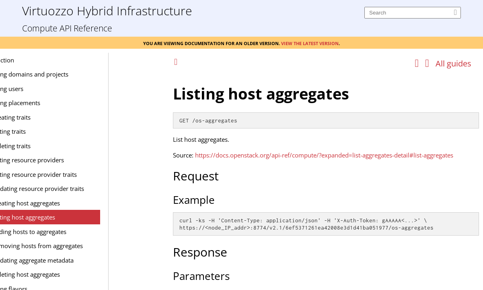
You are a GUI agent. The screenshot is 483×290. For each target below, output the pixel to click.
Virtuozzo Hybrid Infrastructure (107, 10)
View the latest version (310, 43)
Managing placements (64, 103)
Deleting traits (65, 146)
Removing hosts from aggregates (91, 246)
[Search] (412, 13)
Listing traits (63, 131)
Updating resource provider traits (92, 188)
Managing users (56, 89)
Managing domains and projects (78, 74)
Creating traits (65, 117)
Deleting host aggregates (80, 274)
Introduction (51, 60)
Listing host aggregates (77, 217)
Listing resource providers (82, 160)
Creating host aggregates (80, 203)
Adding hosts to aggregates (83, 232)
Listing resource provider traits (88, 174)
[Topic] (326, 180)
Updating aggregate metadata (87, 260)
